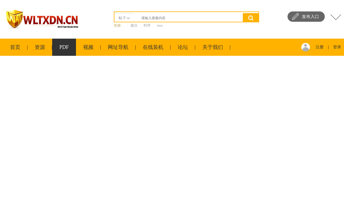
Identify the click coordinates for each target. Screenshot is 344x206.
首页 (15, 47)
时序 (147, 25)
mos (160, 25)
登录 (337, 47)
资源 (40, 47)
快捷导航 (336, 17)
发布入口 (310, 16)
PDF (64, 47)
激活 (133, 25)
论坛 (183, 47)
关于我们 (212, 47)
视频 (88, 47)
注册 (320, 47)
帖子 (122, 18)
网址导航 (118, 47)
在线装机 (153, 47)
